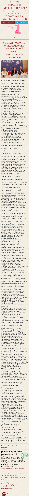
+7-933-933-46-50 (14, 16)
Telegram (21, 22)
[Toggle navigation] (14, 37)
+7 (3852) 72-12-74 (14, 13)
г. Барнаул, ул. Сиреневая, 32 (14, 11)
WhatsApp (7, 22)
